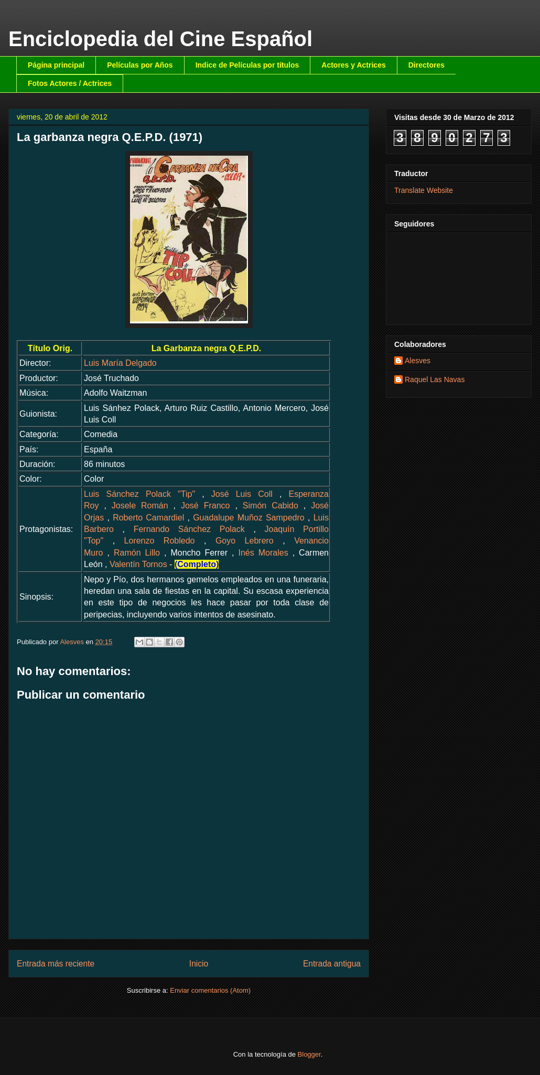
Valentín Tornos (138, 564)
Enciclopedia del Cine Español (160, 38)
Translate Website (423, 190)
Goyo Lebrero (244, 540)
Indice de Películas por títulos (247, 65)
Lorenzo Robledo (159, 540)
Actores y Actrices (353, 65)
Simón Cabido (270, 505)
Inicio (198, 963)
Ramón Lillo (137, 552)
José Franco (205, 505)
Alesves (417, 360)
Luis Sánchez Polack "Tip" (139, 494)
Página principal (56, 65)
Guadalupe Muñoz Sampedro (249, 517)
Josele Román (140, 505)
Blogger (309, 1054)
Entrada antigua (332, 963)
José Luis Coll (242, 494)
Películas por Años (140, 65)
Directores (426, 65)
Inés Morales (263, 552)
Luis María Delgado (120, 363)
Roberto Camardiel (148, 517)
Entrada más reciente (55, 963)
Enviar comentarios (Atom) (210, 990)
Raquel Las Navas (435, 379)
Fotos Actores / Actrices (70, 83)
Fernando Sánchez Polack (189, 529)
